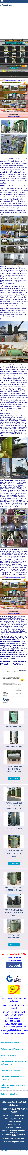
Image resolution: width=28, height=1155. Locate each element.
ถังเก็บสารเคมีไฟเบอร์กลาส (10, 1043)
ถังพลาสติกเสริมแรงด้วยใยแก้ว (11, 1070)
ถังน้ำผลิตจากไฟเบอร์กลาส (9, 1094)
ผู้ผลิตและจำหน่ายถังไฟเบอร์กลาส (12, 1049)
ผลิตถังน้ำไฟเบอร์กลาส (8, 1055)
